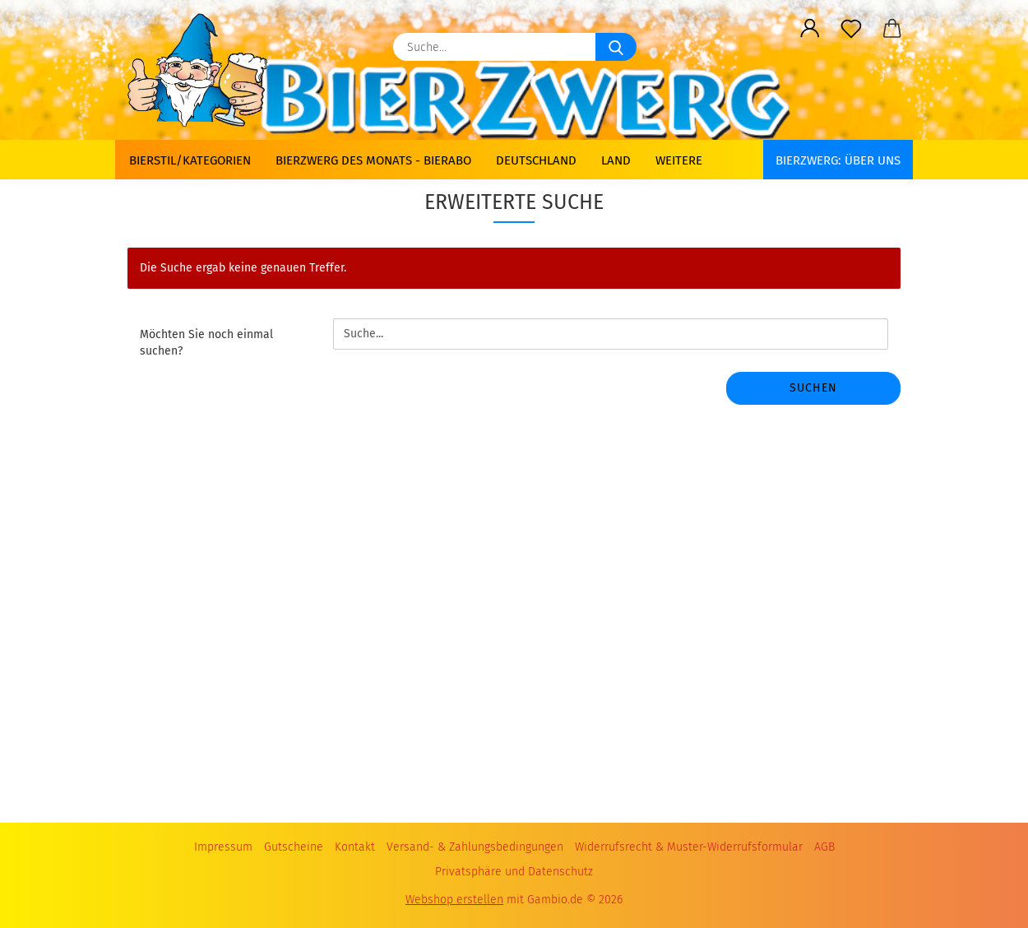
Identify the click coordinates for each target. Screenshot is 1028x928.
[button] (810, 29)
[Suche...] (616, 47)
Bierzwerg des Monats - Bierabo (373, 160)
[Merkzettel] (851, 29)
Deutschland (536, 160)
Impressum (223, 847)
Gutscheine (293, 847)
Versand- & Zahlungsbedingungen (475, 847)
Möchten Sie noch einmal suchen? (206, 342)
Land (616, 160)
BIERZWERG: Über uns (838, 160)
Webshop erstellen (454, 900)
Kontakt (355, 847)
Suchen (813, 388)
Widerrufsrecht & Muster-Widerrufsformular (689, 847)
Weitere (678, 160)
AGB (824, 847)
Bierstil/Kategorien (190, 160)
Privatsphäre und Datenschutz (514, 872)
